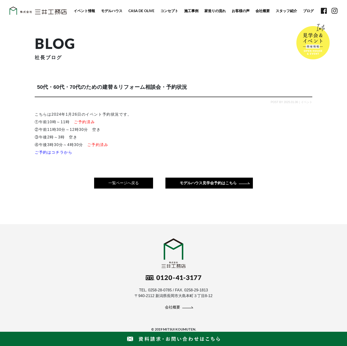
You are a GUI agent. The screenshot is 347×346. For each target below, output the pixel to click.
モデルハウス (111, 11)
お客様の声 (241, 11)
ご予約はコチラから (53, 152)
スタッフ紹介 (286, 11)
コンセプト (169, 11)
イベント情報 (84, 11)
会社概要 (262, 11)
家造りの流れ (215, 11)
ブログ (308, 11)
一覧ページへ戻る (123, 183)
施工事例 (191, 11)
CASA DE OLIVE (141, 11)
